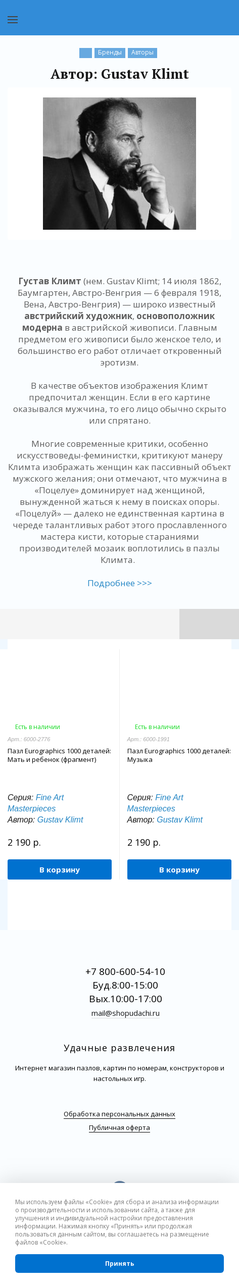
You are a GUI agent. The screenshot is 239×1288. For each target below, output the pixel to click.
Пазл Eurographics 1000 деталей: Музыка (179, 755)
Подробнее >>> (119, 583)
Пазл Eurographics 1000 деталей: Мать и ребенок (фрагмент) (59, 755)
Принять (119, 1263)
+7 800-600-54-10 (125, 971)
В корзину (59, 869)
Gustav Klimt (60, 819)
